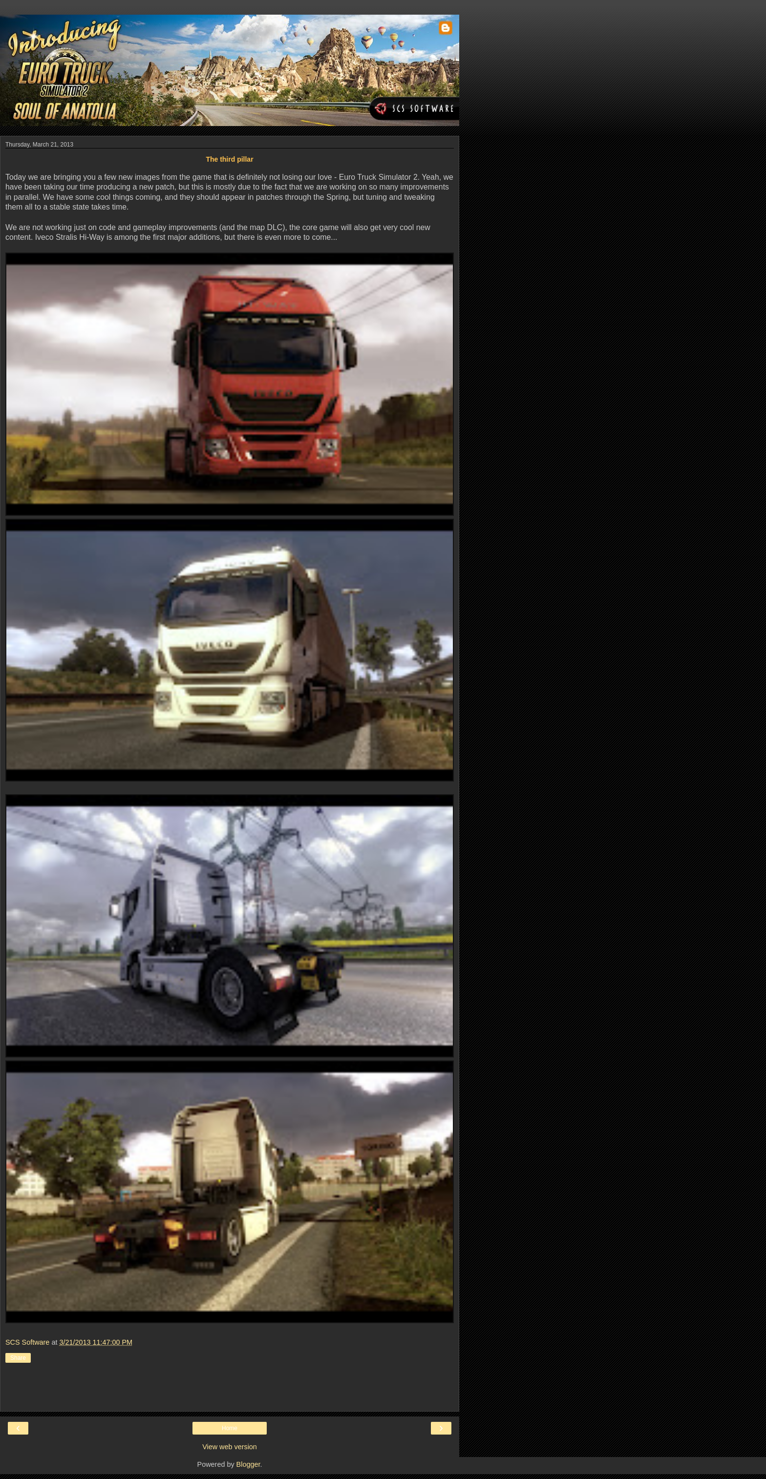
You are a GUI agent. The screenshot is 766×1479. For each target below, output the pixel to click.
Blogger (248, 1464)
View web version (229, 1447)
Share (18, 1357)
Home (229, 1428)
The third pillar (229, 159)
